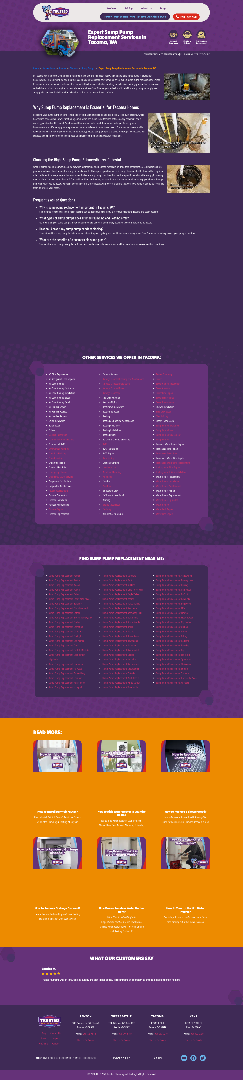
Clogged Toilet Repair (58, 434)
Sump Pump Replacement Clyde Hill (65, 631)
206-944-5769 (125, 1033)
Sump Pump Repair (165, 430)
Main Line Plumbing (111, 472)
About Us (146, 8)
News (43, 1038)
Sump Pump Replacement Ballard (64, 594)
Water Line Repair (164, 513)
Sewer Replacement (165, 402)
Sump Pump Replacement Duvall (64, 645)
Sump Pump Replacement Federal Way (67, 673)
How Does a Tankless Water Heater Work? (121, 909)
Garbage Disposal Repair (113, 388)
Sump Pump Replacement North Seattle (121, 622)
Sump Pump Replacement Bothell (64, 612)
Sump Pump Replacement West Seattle (120, 678)
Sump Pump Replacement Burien (64, 622)
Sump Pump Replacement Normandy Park (122, 612)
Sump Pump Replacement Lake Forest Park (122, 589)
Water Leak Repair (164, 509)
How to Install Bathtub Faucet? (57, 811)
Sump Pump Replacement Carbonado (173, 589)
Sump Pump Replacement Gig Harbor (173, 622)
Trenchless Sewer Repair (167, 453)
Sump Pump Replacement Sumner (172, 668)
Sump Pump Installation (167, 425)
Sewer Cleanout (163, 388)
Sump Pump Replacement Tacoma (172, 673)
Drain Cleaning (55, 458)
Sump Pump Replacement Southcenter (120, 668)
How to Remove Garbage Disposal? (57, 908)
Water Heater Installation (167, 481)
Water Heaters (162, 504)
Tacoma (141, 16)
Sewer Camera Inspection (168, 383)
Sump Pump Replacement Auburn (65, 589)
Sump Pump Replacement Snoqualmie (120, 664)
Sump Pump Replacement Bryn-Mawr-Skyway (70, 617)
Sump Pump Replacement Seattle (64, 580)
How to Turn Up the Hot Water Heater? (185, 909)
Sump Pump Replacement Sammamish (120, 650)
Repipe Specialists (111, 504)
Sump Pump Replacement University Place (176, 678)
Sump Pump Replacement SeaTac (118, 654)
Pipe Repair (107, 476)
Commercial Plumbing (59, 448)
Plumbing (106, 486)
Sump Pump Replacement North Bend (120, 617)
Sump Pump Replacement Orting (171, 636)
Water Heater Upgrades (167, 500)
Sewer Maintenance (165, 397)
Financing (43, 1043)
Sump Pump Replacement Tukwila (118, 673)
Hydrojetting (108, 458)
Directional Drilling (57, 453)
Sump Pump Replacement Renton (64, 575)
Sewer (159, 379)
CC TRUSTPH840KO (170, 54)
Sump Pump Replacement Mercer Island (121, 603)
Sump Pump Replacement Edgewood (173, 603)
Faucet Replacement (58, 490)
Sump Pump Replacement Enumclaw (66, 664)
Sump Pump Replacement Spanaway (173, 659)
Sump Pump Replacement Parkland (172, 640)
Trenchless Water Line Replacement (173, 462)
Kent (132, 16)
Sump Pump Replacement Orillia (117, 626)
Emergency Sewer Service (61, 476)
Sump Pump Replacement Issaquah (65, 687)
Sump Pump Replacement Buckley (172, 585)
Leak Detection (109, 467)
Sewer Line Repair (164, 393)
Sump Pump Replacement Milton (171, 631)
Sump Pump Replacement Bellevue (65, 603)
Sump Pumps (162, 439)
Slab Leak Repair (164, 411)
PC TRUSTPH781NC (201, 54)
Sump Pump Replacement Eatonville (173, 598)
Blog (163, 8)
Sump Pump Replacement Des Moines (66, 640)
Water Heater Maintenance (168, 486)
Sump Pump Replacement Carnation (66, 626)
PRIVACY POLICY (121, 1058)
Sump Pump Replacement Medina (118, 598)
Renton (108, 16)
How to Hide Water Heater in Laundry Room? (121, 813)
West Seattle (121, 16)
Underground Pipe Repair (168, 467)
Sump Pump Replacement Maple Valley (120, 594)
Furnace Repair (56, 509)
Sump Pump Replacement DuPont (172, 594)
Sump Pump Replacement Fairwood (65, 668)
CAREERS (157, 1058)
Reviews (56, 1043)
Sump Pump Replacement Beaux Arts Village (70, 598)
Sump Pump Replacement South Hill (173, 654)
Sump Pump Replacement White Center (121, 682)
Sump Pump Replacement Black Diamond (68, 608)
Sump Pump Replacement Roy (170, 650)
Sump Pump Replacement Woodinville (120, 687)
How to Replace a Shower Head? (185, 811)
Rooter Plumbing (164, 374)
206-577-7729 (197, 1033)
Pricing (129, 8)
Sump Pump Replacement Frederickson (174, 617)
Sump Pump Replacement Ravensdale (120, 640)
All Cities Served (156, 16)
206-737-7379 (161, 1033)
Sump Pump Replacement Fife (170, 608)
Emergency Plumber (58, 472)
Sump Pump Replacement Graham (172, 626)
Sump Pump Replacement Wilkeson (173, 682)
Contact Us (55, 1033)
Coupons (55, 1038)
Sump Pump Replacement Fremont (65, 678)
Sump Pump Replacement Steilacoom (173, 664)
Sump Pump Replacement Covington (66, 636)
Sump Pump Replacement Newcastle (119, 608)
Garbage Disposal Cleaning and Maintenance (123, 379)
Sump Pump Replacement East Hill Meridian (69, 650)
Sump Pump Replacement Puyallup (172, 645)
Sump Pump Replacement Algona (64, 585)
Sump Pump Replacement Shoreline (119, 659)
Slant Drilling (162, 416)
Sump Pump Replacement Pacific (118, 631)
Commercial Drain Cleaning (61, 439)
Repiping (106, 509)
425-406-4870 (89, 1033)
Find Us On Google (85, 1040)
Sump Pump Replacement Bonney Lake (174, 580)
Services (111, 8)
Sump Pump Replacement (168, 434)
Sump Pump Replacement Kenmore (119, 575)
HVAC (104, 444)
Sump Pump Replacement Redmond (119, 645)
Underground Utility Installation (171, 472)
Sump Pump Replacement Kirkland (118, 585)
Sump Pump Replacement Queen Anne (120, 636)
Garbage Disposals (111, 393)
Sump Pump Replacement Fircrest (172, 612)
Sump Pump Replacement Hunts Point (67, 682)
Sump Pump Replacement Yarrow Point (174, 575)
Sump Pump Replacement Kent (117, 580)
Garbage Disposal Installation (116, 383)
